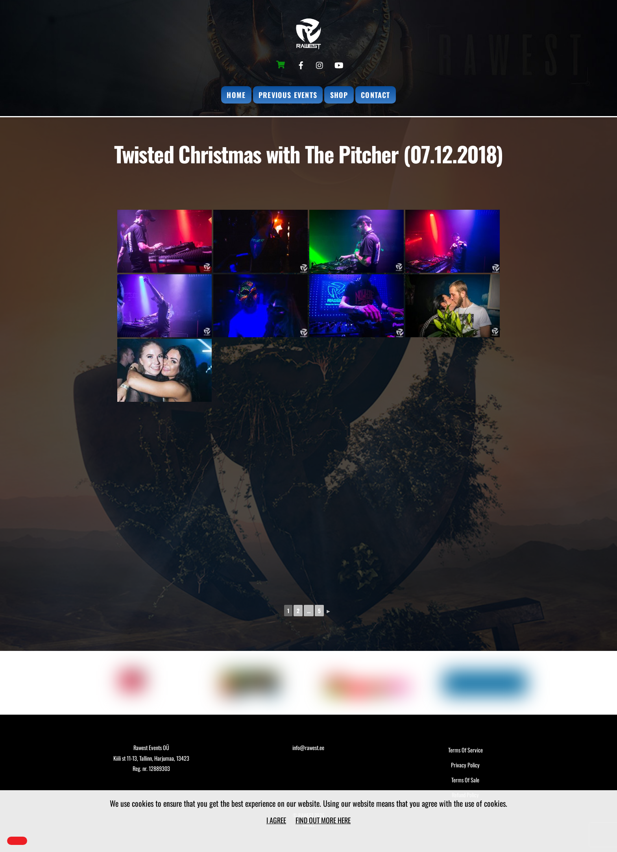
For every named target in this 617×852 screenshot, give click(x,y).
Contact (375, 95)
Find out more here (323, 820)
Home (236, 95)
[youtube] (339, 63)
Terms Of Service (465, 750)
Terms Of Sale (465, 780)
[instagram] (320, 63)
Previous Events (288, 95)
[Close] (17, 841)
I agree (276, 820)
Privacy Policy (465, 765)
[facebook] (301, 63)
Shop (339, 95)
